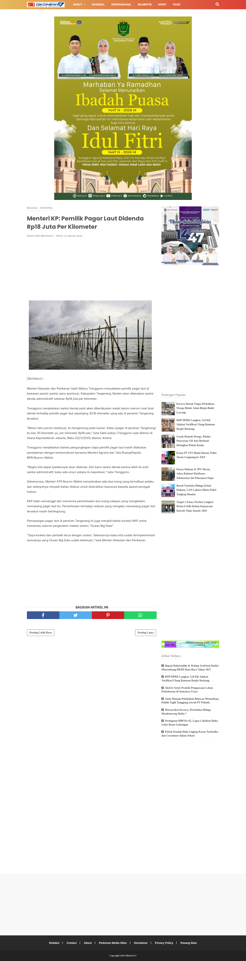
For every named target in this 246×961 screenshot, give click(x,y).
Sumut (77, 4)
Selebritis (145, 4)
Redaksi (54, 942)
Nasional (98, 4)
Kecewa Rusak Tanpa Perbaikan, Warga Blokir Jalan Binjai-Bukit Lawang (195, 408)
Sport (162, 4)
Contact (72, 942)
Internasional (121, 4)
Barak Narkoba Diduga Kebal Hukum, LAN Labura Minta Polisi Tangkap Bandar (196, 490)
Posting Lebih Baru (40, 632)
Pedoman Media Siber (113, 942)
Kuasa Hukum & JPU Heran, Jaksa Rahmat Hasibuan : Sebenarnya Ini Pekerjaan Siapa (195, 473)
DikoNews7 (130, 955)
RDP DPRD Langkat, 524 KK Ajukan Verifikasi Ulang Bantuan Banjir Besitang (195, 424)
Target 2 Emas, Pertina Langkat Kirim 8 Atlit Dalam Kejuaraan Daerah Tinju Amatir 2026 (194, 506)
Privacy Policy (164, 942)
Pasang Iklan (188, 942)
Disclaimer (141, 942)
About (87, 942)
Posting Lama (146, 632)
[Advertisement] (92, 269)
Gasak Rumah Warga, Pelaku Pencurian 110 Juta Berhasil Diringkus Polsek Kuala (193, 441)
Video (176, 4)
